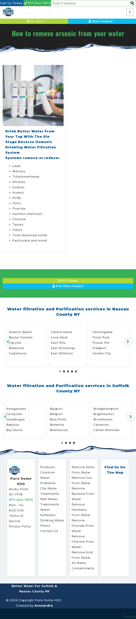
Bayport (56, 408)
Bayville (15, 342)
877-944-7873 (37, 3)
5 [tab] (76, 371)
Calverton (101, 424)
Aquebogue (15, 419)
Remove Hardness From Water (81, 510)
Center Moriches (106, 430)
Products (47, 467)
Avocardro (44, 605)
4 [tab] (72, 371)
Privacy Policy (20, 526)
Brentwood (59, 430)
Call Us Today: (11, 3)
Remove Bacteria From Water (83, 494)
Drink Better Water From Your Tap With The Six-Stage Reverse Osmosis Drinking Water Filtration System (30, 142)
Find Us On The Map (115, 470)
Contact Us (49, 531)
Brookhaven (103, 419)
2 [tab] (64, 371)
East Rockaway (63, 348)
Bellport (56, 414)
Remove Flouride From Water (83, 526)
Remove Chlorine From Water (83, 542)
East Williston (62, 353)
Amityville (14, 414)
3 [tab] (68, 371)
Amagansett (16, 408)
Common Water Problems (48, 478)
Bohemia (57, 424)
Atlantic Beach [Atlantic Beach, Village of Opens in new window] (20, 332)
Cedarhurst (18, 353)
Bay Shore (14, 430)
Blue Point (58, 419)
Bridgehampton (106, 408)
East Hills (58, 342)
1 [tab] (60, 371)
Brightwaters (103, 414)
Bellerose (16, 348)
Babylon (12, 424)
